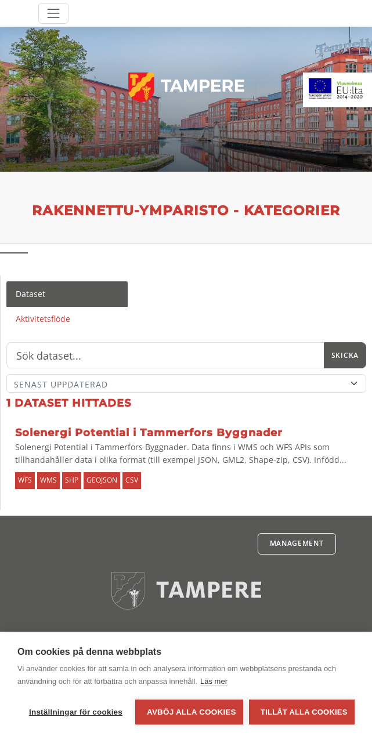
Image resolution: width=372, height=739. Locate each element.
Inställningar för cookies (75, 712)
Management (297, 543)
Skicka (345, 355)
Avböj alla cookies (191, 712)
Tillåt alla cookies (304, 712)
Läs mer (213, 681)
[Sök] (165, 355)
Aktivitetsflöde (43, 318)
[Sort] (186, 383)
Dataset (30, 293)
